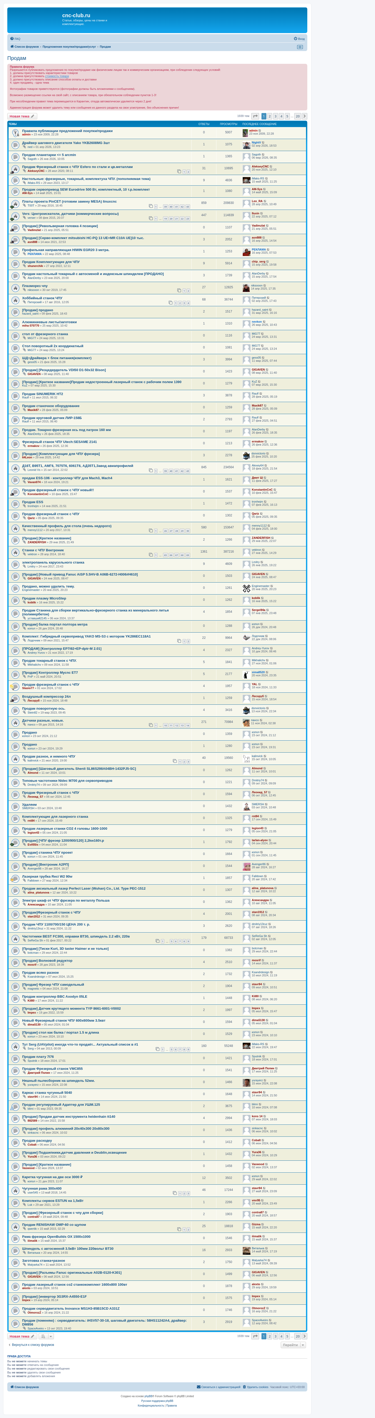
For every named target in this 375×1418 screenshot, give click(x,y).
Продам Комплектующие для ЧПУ (51, 262)
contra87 (34, 1216)
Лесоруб (34, 700)
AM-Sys (27, 193)
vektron (32, 554)
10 (165, 725)
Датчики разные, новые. (43, 720)
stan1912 (34, 916)
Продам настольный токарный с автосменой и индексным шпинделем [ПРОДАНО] (93, 274)
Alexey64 (258, 465)
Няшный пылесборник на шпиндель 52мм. (58, 1081)
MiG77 (32, 338)
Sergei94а (258, 609)
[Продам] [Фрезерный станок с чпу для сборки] (62, 1213)
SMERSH (28, 808)
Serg (31, 1048)
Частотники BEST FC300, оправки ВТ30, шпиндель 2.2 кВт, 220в (76, 936)
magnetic (33, 988)
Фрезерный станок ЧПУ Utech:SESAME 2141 (59, 442)
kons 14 (257, 1116)
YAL (254, 684)
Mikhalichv (34, 664)
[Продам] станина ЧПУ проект (47, 852)
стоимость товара (57, 76)
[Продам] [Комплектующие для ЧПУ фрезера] (61, 454)
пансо (31, 724)
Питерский (35, 302)
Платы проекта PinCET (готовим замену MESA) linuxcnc (69, 201)
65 (165, 555)
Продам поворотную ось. (43, 708)
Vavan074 (34, 482)
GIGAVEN (34, 374)
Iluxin (255, 213)
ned (30, 146)
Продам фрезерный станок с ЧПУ (50, 514)
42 (182, 206)
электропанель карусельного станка (53, 562)
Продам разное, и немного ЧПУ (48, 756)
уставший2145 (37, 618)
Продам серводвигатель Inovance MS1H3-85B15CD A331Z (71, 1308)
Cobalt (32, 1144)
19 (165, 218)
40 (171, 206)
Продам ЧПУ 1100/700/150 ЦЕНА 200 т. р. (56, 924)
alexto (26, 1288)
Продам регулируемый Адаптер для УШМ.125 (61, 1105)
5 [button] (287, 116)
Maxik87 (33, 409)
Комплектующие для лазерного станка (55, 817)
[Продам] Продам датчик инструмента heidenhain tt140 (68, 1117)
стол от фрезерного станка (45, 334)
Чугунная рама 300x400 (41, 1188)
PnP (30, 676)
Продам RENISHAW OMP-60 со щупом (54, 1225)
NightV (256, 142)
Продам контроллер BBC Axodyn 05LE (54, 996)
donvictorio (258, 453)
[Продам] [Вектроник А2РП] (45, 864)
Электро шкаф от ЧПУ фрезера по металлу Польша (66, 900)
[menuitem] (15, 39)
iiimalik (32, 1240)
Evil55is (33, 844)
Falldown (33, 880)
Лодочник (34, 640)
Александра (36, 904)
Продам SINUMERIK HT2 (42, 394)
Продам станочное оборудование (50, 406)
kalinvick (33, 760)
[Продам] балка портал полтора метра (55, 624)
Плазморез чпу (35, 286)
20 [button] (298, 116)
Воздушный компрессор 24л (46, 696)
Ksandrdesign (36, 976)
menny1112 (35, 530)
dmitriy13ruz (35, 928)
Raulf (25, 397)
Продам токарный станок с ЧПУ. (49, 661)
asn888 (32, 241)
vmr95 (256, 1200)
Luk (30, 1204)
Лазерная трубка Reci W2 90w (47, 876)
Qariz (31, 518)
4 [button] (281, 116)
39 (165, 206)
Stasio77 (28, 688)
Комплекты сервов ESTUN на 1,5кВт (53, 1201)
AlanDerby (34, 277)
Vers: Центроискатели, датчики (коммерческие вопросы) (70, 214)
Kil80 (31, 1000)
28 (176, 531)
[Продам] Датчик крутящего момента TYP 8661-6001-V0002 (71, 1008)
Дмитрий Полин (39, 1072)
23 (187, 218)
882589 (32, 1120)
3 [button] (276, 116)
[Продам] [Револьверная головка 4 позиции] (60, 226)
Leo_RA (257, 201)
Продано (29, 732)
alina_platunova (38, 892)
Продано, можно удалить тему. (48, 586)
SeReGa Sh (35, 940)
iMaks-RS (34, 182)
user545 (33, 1192)
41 (176, 206)
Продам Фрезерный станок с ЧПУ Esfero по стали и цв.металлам (77, 167)
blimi (31, 1108)
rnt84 (31, 820)
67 (176, 555)
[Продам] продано (37, 310)
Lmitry (31, 566)
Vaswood (28, 1168)
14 (187, 725)
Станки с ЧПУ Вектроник (43, 550)
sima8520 (258, 672)
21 (176, 218)
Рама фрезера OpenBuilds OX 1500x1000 (56, 1237)
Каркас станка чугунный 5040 (47, 1093)
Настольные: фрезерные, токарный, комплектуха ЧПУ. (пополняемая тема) (86, 179)
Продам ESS (32, 502)
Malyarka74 (35, 1264)
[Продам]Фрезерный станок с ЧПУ (51, 912)
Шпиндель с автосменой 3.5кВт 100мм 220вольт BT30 (68, 1249)
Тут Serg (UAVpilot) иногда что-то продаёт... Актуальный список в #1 (80, 1044)
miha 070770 (30, 325)
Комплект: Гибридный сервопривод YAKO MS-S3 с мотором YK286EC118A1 (86, 636)
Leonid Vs (34, 469)
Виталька (34, 1252)
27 (171, 531)
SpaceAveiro (36, 1328)
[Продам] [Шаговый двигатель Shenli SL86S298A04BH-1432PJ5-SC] (79, 769)
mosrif (32, 964)
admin (26, 134)
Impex (32, 1012)
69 (187, 555)
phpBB (148, 1396)
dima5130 (34, 1024)
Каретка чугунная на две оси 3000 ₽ (52, 1177)
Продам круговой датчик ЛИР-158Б (52, 418)
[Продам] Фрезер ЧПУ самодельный (53, 984)
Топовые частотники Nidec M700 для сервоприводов (67, 781)
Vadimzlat (34, 230)
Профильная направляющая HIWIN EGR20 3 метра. (65, 250)
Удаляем (29, 805)
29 (182, 531)
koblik (32, 602)
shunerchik (35, 265)
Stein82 (32, 712)
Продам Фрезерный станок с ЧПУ (50, 793)
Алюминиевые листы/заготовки (49, 322)
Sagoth (32, 158)
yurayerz (33, 1084)
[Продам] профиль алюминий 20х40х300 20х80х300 (65, 1128)
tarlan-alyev (260, 840)
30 (187, 531)
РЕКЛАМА (35, 253)
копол (31, 628)
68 (182, 555)
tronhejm (33, 506)
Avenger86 (34, 868)
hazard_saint (30, 313)
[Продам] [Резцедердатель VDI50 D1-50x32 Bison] (64, 370)
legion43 (33, 832)
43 (187, 206)
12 (176, 725)
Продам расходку (37, 1140)
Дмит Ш (257, 477)
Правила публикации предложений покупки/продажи (67, 131)
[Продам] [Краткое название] (46, 538)
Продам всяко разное (40, 973)
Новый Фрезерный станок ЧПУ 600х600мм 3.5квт (63, 1020)
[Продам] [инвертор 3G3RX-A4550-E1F (54, 1296)
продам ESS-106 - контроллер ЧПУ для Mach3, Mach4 (67, 478)
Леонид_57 (35, 796)
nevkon (257, 321)
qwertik (32, 1228)
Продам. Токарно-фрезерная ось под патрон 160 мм (66, 430)
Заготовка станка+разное (43, 1261)
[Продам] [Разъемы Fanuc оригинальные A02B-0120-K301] (72, 1273)
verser (32, 217)
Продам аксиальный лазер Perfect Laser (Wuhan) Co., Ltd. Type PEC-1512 (84, 888)
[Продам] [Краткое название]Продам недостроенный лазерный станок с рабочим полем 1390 (102, 382)
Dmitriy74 (34, 784)
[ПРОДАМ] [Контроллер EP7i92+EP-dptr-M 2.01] (62, 649)
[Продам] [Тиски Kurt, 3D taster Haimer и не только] (65, 949)
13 (182, 725)
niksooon (33, 289)
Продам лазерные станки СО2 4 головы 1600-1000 (64, 828)
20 (171, 218)
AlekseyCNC (36, 170)
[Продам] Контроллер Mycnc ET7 (50, 672)
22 (182, 218)
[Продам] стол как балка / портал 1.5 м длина (60, 1032)
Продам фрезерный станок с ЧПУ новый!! (58, 490)
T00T (31, 205)
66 (171, 555)
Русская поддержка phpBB (157, 1401)
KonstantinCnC (38, 494)
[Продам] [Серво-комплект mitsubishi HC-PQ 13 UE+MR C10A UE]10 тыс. (83, 238)
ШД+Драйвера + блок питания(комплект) (56, 358)
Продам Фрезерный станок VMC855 (52, 1069)
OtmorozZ (34, 1312)
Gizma (256, 1224)
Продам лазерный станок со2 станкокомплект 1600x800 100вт (74, 1284)
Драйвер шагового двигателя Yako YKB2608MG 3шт (66, 143)
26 (165, 531)
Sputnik (32, 1060)
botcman (33, 952)
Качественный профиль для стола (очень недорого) (66, 526)
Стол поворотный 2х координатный (52, 346)
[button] (255, 116)
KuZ (24, 385)
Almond (33, 772)
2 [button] (270, 116)
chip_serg (258, 261)
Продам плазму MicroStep (44, 598)
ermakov (33, 445)
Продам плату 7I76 (38, 1057)
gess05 (32, 362)
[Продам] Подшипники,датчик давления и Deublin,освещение (74, 1152)
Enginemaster (31, 589)
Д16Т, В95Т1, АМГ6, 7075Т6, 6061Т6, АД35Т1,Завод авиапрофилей (77, 466)
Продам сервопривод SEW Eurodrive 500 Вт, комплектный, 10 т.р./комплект (86, 189)
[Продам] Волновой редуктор (47, 961)
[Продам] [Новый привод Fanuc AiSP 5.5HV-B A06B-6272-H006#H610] (80, 574)
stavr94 (257, 984)
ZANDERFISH (37, 542)
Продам (16, 58)
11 (171, 725)
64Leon (27, 457)
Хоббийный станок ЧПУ (42, 298)
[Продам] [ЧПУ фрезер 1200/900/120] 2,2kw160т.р (63, 840)
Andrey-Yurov (36, 652)
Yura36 (32, 1156)
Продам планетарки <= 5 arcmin (49, 155)
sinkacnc (33, 1132)
